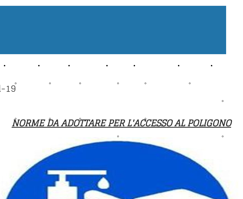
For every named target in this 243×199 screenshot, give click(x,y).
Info (142, 65)
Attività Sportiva (89, 65)
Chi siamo (18, 65)
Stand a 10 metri (127, 100)
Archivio (51, 65)
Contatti (191, 65)
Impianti (119, 65)
